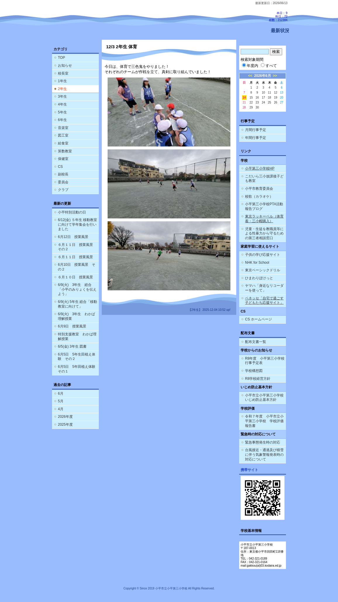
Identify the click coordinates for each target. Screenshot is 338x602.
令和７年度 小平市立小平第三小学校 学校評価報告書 (264, 420)
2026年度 (65, 417)
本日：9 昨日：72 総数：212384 (278, 16)
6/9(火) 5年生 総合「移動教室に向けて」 (77, 304)
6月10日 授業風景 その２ (76, 267)
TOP (61, 58)
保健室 (63, 159)
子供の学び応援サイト (262, 255)
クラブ (63, 190)
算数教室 (65, 151)
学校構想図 (254, 371)
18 (269, 97)
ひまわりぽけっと (259, 278)
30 (257, 107)
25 (269, 102)
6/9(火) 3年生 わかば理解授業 (76, 316)
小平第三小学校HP (260, 168)
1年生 (62, 81)
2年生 (62, 89)
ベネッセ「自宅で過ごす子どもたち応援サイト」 (264, 300)
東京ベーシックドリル (262, 270)
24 (263, 102)
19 (275, 97)
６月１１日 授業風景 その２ (77, 247)
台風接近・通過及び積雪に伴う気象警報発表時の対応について (264, 454)
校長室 (63, 73)
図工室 (63, 135)
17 (263, 97)
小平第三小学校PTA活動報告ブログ (264, 206)
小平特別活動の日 (72, 212)
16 (257, 97)
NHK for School (257, 263)
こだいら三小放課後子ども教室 (264, 178)
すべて (269, 65)
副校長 (63, 174)
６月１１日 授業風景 (75, 257)
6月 (60, 393)
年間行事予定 (255, 138)
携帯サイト (249, 470)
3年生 (62, 96)
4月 (60, 409)
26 (275, 102)
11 (269, 92)
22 (251, 102)
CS (60, 167)
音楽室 (63, 128)
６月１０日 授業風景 (75, 277)
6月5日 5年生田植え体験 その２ (76, 356)
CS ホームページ (258, 319)
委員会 (63, 182)
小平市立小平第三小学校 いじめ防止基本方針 (264, 397)
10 (263, 92)
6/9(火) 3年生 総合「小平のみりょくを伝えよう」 (77, 289)
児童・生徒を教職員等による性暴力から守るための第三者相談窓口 (264, 233)
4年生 (62, 104)
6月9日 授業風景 (72, 326)
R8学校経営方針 (257, 379)
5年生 (62, 112)
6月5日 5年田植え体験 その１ (78, 369)
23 (257, 102)
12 (275, 92)
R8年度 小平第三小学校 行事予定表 (265, 360)
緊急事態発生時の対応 (262, 442)
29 (251, 107)
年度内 (250, 65)
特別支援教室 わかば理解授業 (77, 336)
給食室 (63, 143)
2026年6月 (262, 76)
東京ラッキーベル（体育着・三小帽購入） (264, 218)
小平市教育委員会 (259, 189)
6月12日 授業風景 (73, 237)
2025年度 (65, 424)
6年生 (62, 120)
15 (251, 97)
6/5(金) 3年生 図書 (72, 346)
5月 (60, 401)
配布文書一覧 (255, 342)
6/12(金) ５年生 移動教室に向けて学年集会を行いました (77, 224)
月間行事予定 (255, 130)
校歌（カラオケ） (259, 196)
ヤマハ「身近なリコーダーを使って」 (264, 288)
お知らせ (65, 65)
